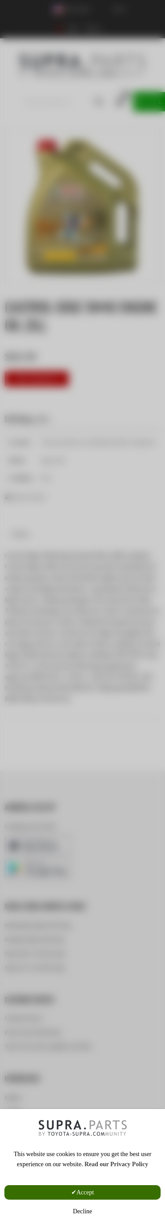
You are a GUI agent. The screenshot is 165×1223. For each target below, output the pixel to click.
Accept (85, 1192)
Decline (82, 1211)
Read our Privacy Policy (116, 1164)
